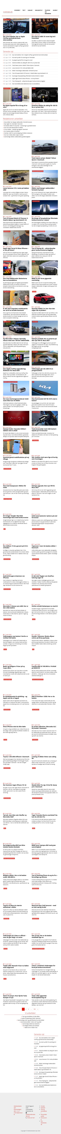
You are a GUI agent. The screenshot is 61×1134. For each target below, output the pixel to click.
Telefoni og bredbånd (48, 11)
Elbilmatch (38, 10)
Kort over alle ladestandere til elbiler (13, 127)
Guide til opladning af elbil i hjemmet (31, 1018)
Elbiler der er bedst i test (31, 1027)
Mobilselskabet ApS (32, 1131)
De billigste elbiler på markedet (31, 1025)
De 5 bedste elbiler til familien (12, 131)
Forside (43, 1106)
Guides (55, 10)
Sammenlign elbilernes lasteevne (30, 1024)
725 (35, 1009)
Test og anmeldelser (44, 1111)
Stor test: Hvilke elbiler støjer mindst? (13, 135)
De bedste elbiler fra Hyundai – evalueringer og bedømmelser (20, 125)
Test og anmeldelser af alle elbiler (31, 1016)
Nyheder (17, 10)
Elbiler (30, 10)
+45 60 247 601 (31, 1118)
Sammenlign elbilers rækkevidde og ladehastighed (17, 136)
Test (23, 10)
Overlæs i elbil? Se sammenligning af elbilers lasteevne (18, 133)
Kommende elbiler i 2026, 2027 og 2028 (31, 1022)
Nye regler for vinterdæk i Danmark (13, 124)
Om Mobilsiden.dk (44, 1122)
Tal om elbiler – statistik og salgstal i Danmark (16, 129)
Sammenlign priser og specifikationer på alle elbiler (31, 1020)
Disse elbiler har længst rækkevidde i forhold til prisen (18, 122)
